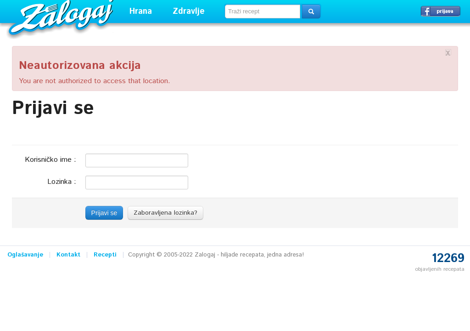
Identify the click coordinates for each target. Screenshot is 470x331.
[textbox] (262, 11)
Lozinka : (61, 181)
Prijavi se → (440, 11)
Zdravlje (189, 11)
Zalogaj (62, 16)
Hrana (140, 11)
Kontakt (68, 255)
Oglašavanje (25, 255)
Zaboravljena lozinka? (165, 212)
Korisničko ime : (50, 159)
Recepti (105, 255)
